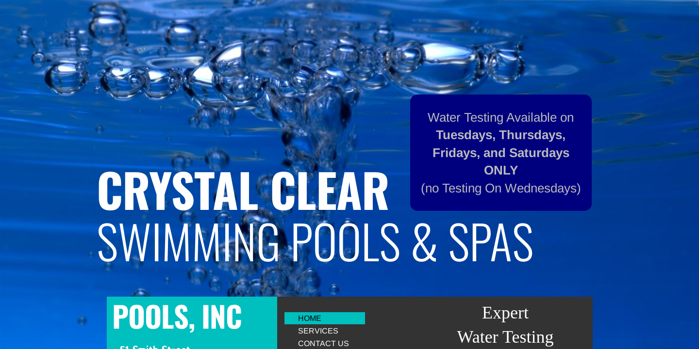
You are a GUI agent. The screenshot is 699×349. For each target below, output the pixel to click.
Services (318, 331)
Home (309, 318)
